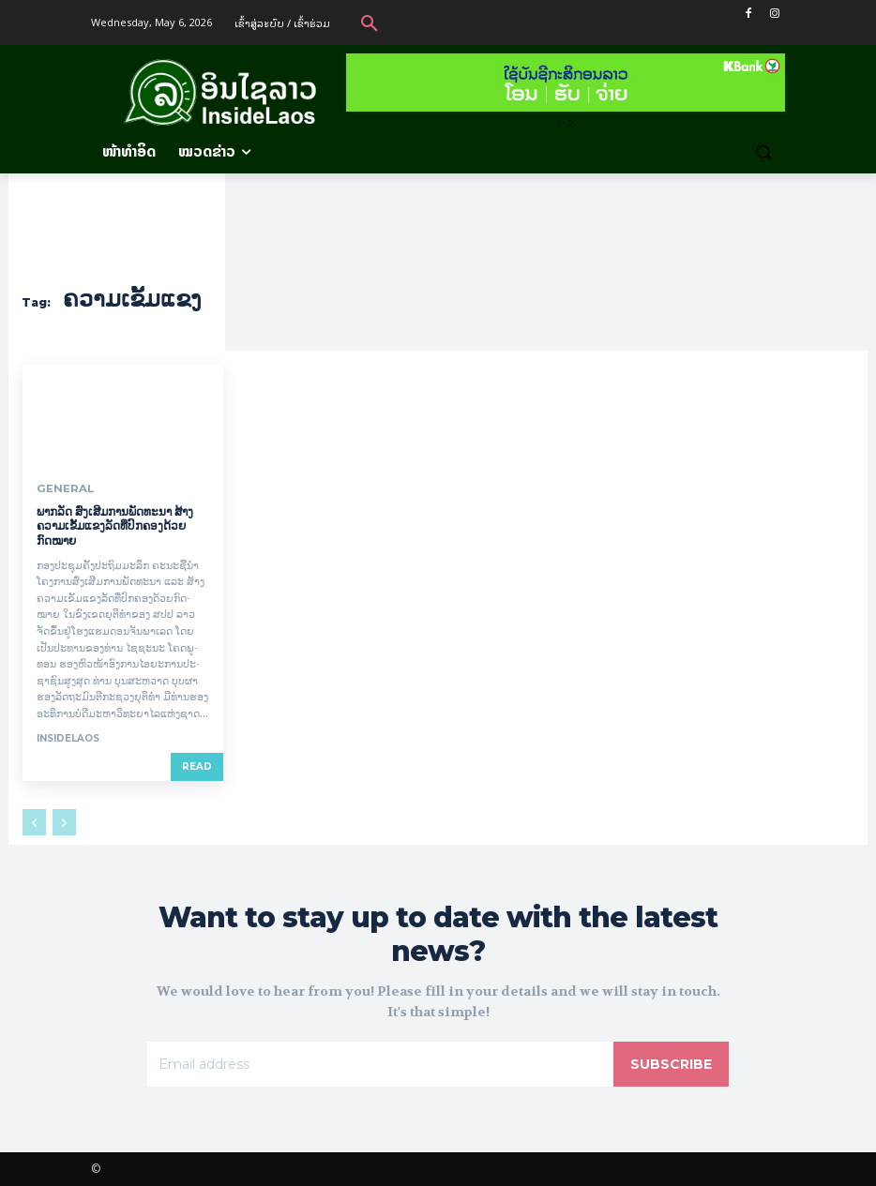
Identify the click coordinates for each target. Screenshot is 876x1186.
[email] (380, 1064)
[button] (369, 22)
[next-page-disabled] (64, 821)
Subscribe (671, 1064)
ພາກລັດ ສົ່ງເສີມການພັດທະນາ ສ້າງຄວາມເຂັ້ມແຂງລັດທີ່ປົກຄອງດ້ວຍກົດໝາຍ (115, 525)
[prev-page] (34, 821)
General (61, 488)
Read (197, 765)
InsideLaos (68, 737)
